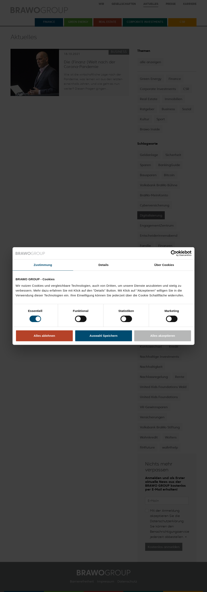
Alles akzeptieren (162, 335)
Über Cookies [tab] (164, 265)
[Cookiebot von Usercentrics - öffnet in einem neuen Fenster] (173, 253)
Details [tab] (103, 265)
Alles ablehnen (44, 335)
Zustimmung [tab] (43, 265)
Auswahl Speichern (103, 335)
